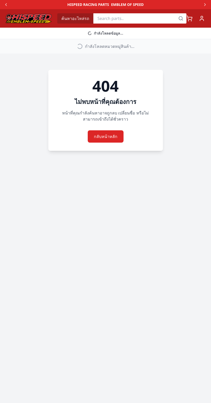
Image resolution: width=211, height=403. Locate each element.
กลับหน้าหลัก (105, 136)
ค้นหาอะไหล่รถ (75, 18)
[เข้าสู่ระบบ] (202, 18)
